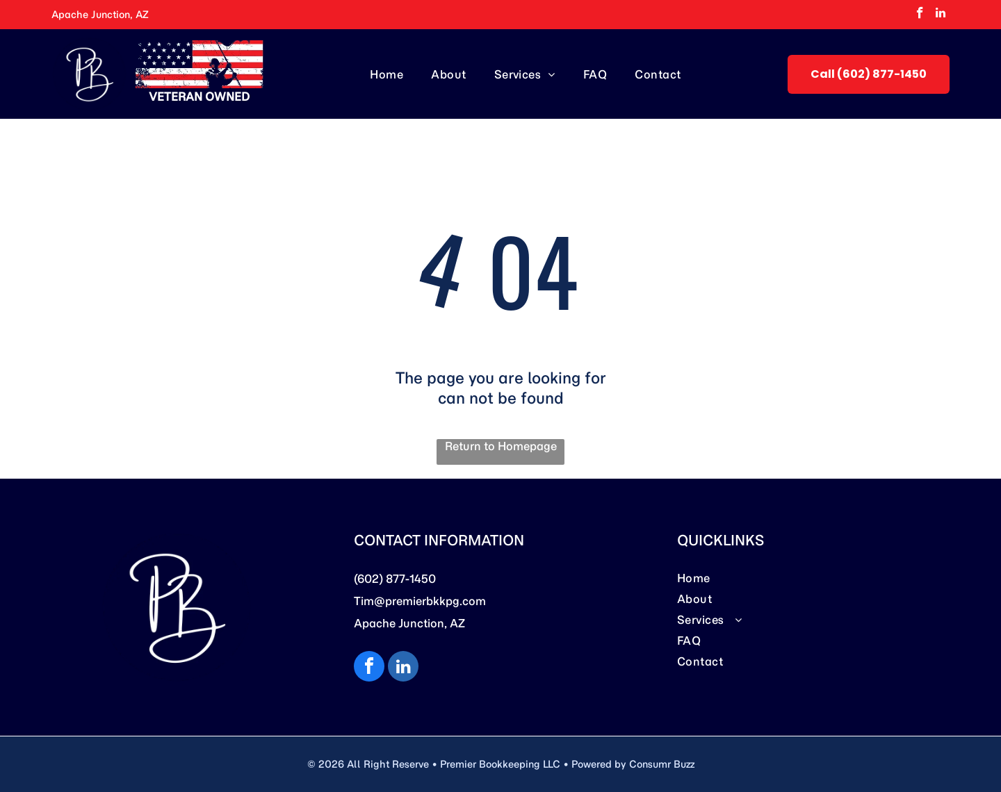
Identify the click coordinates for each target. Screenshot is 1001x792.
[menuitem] (386, 73)
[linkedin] (941, 14)
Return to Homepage (501, 446)
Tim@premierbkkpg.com (420, 601)
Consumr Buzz (661, 764)
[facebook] (920, 14)
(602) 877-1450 (395, 579)
